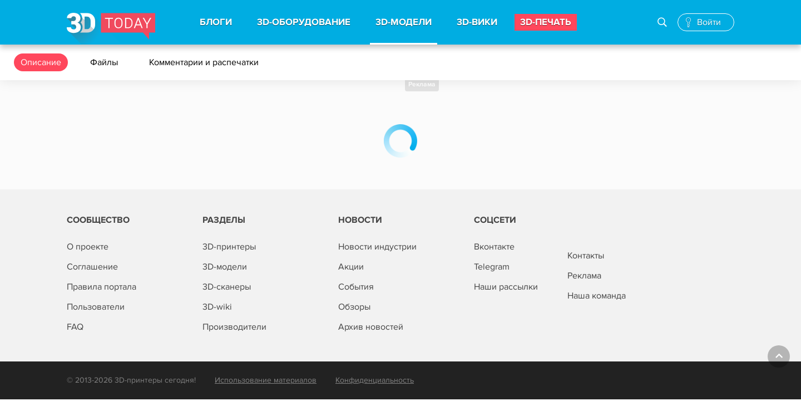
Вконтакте (494, 246)
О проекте (87, 246)
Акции (351, 266)
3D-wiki (217, 306)
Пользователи (96, 306)
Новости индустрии (377, 246)
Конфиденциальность (374, 380)
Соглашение (92, 266)
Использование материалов (266, 380)
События (356, 286)
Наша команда (596, 295)
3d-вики (477, 22)
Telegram (492, 266)
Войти (709, 22)
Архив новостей (370, 326)
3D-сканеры (226, 286)
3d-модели (403, 22)
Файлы (105, 62)
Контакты (585, 255)
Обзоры (354, 306)
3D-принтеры (229, 246)
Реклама (422, 84)
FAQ (75, 326)
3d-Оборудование (303, 22)
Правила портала (101, 286)
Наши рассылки (506, 286)
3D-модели (224, 266)
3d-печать (545, 22)
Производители (234, 326)
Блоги (216, 22)
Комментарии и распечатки (205, 62)
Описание (41, 62)
